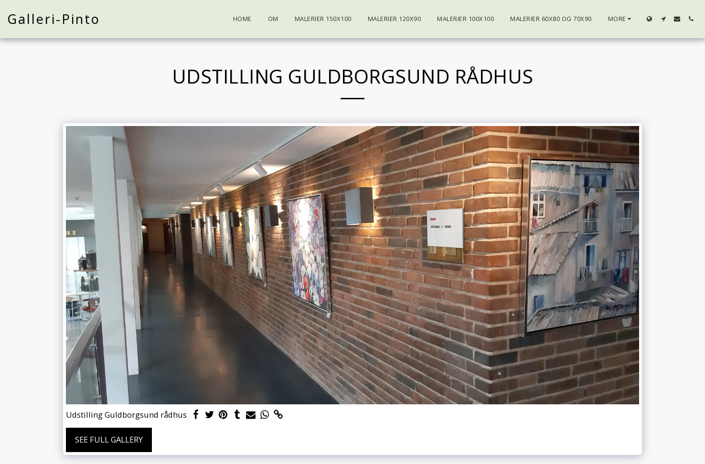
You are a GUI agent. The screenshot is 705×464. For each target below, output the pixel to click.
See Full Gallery (109, 439)
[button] (663, 19)
